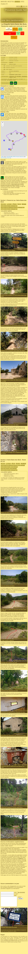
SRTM (14, 158)
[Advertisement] (14, 223)
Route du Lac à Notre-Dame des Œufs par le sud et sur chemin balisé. (15, 194)
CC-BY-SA (9, 160)
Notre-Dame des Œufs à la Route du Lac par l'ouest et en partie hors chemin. (14, 196)
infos (18, 6)
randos (17, 1)
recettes (11, 1)
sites (22, 1)
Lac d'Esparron (23, 49)
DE (24, 6)
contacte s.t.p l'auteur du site (10, 942)
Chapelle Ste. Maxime (6, 45)
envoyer (20, 900)
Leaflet (2, 158)
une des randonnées (12, 20)
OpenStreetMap (10, 158)
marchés (4, 1)
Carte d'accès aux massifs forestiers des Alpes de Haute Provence (12, 187)
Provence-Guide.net (19, 158)
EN (26, 6)
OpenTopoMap (3, 160)
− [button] (2, 127)
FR (21, 6)
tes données (21, 894)
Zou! (12, 94)
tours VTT (4, 4)
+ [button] (2, 125)
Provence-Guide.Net (16, 10)
